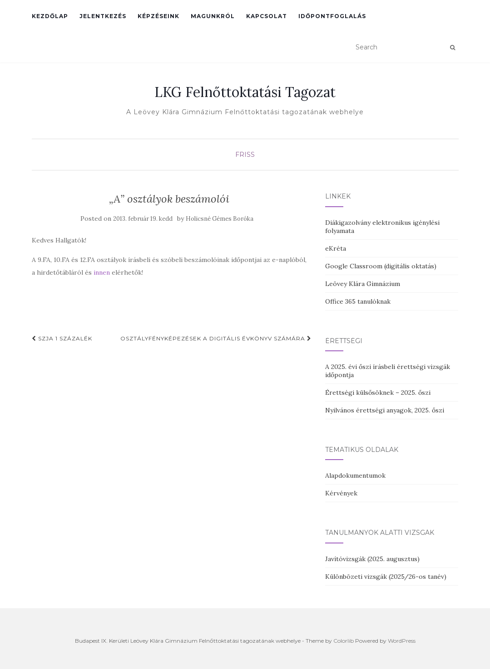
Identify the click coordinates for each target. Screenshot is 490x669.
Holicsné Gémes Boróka (219, 219)
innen (101, 272)
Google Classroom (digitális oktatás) (380, 266)
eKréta (335, 248)
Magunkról (213, 16)
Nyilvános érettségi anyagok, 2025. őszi (384, 410)
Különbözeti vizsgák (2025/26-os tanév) (385, 576)
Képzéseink (158, 16)
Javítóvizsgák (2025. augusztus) (372, 559)
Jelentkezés (102, 16)
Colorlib (343, 640)
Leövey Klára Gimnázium (362, 284)
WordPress (402, 640)
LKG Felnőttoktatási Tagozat (245, 92)
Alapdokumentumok (355, 475)
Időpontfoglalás (332, 16)
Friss (245, 154)
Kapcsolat (266, 16)
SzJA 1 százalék (62, 338)
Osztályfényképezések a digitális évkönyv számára (216, 338)
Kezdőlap (50, 16)
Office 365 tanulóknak (358, 301)
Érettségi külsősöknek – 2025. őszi (378, 392)
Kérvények (341, 493)
